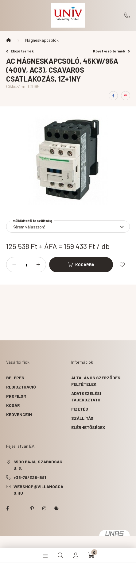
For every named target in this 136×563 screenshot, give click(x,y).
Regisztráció (21, 386)
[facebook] (113, 95)
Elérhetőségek (88, 427)
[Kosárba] (81, 264)
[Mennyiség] (26, 264)
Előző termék (20, 51)
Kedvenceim (19, 414)
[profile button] (76, 555)
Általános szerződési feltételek (96, 381)
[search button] (60, 555)
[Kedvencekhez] (122, 265)
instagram (44, 508)
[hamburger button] (45, 555)
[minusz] (14, 264)
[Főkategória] (8, 40)
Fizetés (79, 409)
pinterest (32, 508)
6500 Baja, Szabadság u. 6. (38, 465)
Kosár (13, 405)
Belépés (15, 377)
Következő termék (111, 51)
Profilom (16, 396)
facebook (7, 508)
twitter (20, 508)
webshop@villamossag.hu (38, 490)
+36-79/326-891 (127, 15)
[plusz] (38, 264)
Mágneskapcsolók (42, 40)
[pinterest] (125, 95)
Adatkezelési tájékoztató (86, 396)
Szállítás (82, 418)
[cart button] (91, 555)
